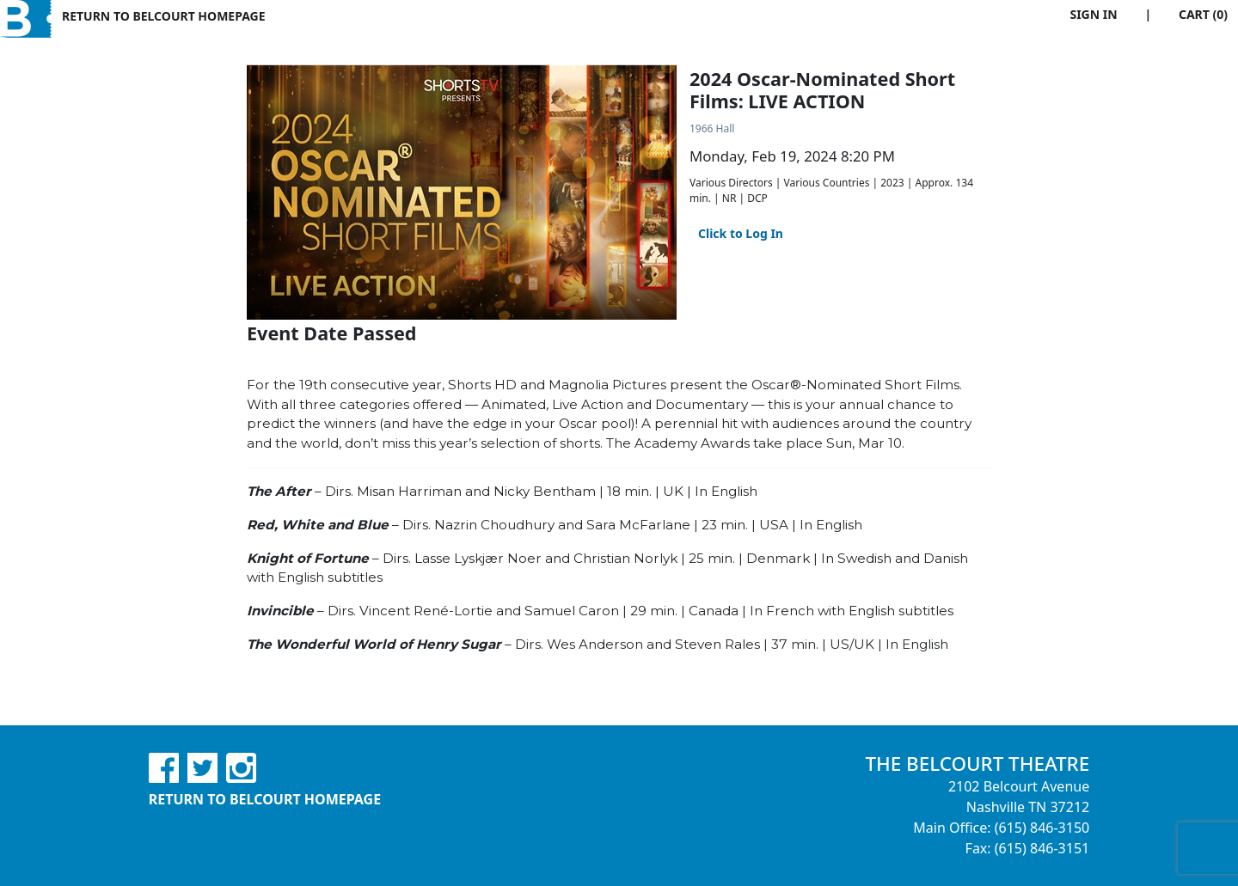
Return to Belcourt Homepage (164, 16)
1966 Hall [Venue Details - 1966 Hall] (711, 128)
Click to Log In (740, 233)
